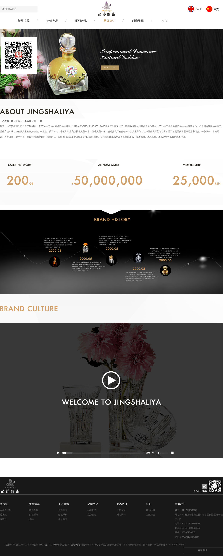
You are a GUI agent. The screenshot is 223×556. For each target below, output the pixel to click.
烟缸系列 (62, 514)
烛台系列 (62, 510)
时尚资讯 (138, 20)
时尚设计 (121, 514)
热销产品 (52, 20)
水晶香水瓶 (5, 510)
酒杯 (31, 519)
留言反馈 (150, 514)
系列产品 (81, 20)
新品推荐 (24, 20)
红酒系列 (33, 510)
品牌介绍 (109, 20)
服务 (165, 20)
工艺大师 (121, 510)
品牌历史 (92, 510)
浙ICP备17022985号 (49, 544)
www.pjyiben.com (190, 537)
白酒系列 (33, 514)
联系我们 (150, 510)
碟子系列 (62, 519)
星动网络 (75, 544)
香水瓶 (3, 514)
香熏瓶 (3, 519)
